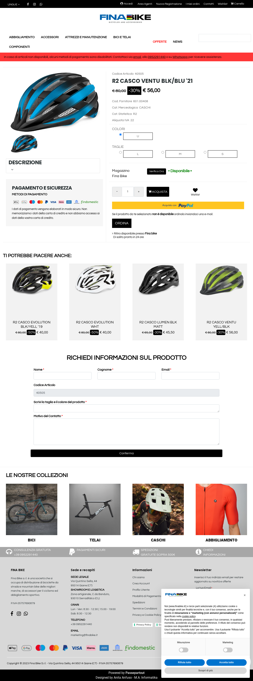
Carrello (237, 3)
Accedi (126, 3)
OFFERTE (160, 41)
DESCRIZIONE (52, 165)
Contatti (209, 4)
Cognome (105, 369)
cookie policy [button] (188, 616)
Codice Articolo (123, 73)
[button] (14, 5)
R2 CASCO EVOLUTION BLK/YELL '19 (31, 324)
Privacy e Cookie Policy (146, 615)
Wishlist (223, 4)
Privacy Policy (143, 624)
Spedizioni (138, 602)
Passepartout (135, 673)
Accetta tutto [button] (226, 662)
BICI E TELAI (122, 37)
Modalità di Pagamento (146, 596)
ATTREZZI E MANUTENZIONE (86, 37)
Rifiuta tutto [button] (184, 662)
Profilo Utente (141, 589)
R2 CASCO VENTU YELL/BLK (221, 324)
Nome (39, 369)
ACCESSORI (50, 37)
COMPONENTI (19, 46)
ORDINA (121, 223)
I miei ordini (193, 4)
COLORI (118, 129)
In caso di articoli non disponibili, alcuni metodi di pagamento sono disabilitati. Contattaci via (68, 57)
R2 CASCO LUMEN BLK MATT (158, 324)
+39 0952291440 (81, 624)
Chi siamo (138, 577)
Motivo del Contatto (48, 416)
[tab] (53, 166)
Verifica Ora (156, 171)
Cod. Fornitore (122, 101)
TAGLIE (118, 147)
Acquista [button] (157, 191)
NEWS (177, 41)
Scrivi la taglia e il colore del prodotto (60, 402)
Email (166, 369)
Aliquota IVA (120, 120)
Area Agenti (145, 4)
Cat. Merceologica (125, 107)
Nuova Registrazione (169, 4)
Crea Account (141, 583)
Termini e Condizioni (144, 608)
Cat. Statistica (122, 113)
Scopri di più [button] (205, 670)
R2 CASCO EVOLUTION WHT (95, 324)
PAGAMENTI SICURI (91, 550)
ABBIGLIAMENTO (22, 37)
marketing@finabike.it (84, 635)
